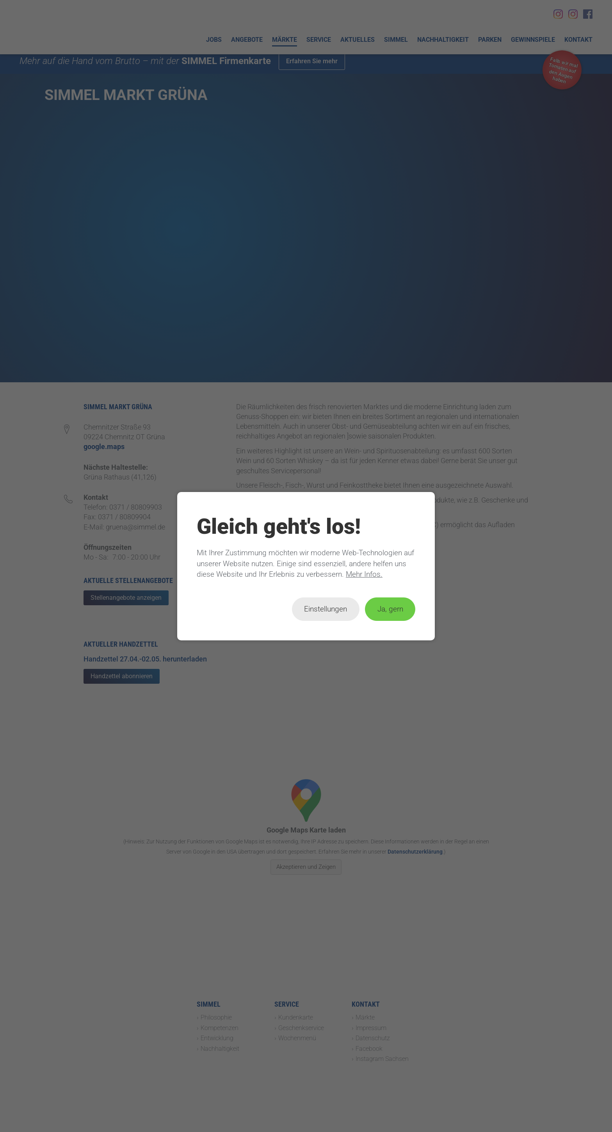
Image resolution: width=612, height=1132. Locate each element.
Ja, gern (390, 608)
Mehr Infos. (364, 574)
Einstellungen (325, 608)
